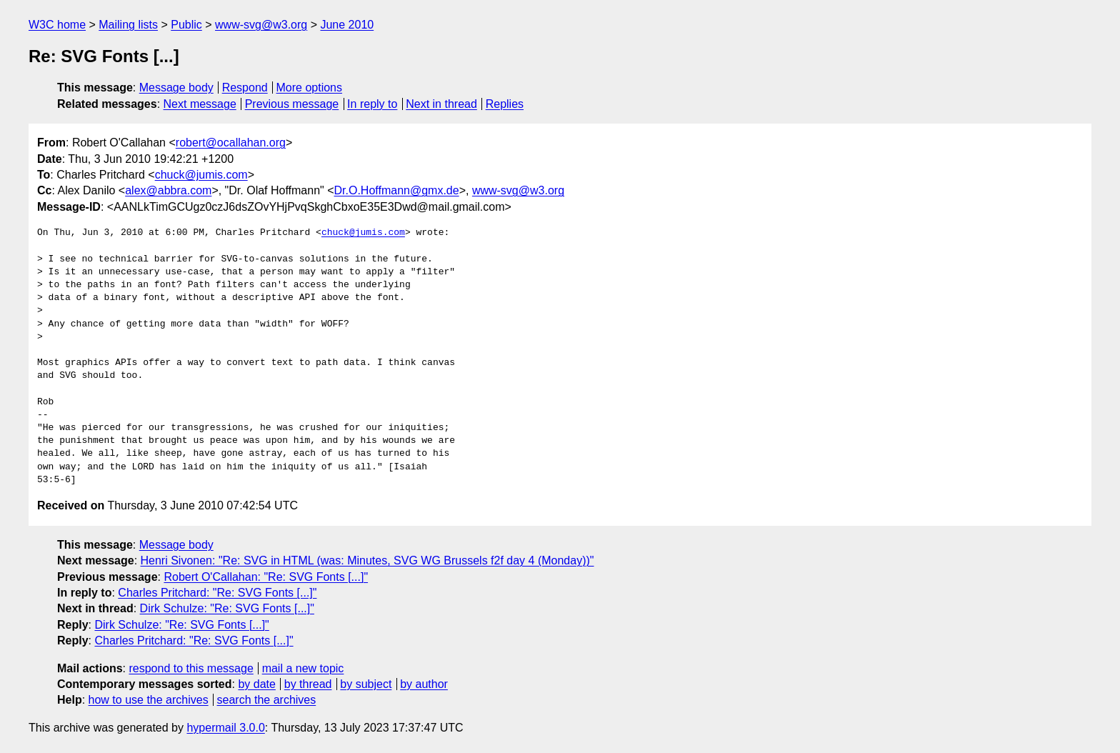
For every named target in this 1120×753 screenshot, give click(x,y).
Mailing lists (128, 25)
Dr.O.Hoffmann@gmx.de (396, 190)
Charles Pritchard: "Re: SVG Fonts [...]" (217, 593)
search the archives (266, 700)
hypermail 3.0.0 (225, 728)
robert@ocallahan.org (231, 142)
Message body (176, 87)
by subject (365, 684)
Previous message (292, 104)
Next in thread (441, 104)
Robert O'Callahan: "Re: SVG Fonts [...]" (266, 577)
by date (256, 684)
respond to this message (191, 668)
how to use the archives (149, 700)
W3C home (57, 25)
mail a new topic (303, 668)
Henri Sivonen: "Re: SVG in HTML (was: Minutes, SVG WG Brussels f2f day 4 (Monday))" (367, 560)
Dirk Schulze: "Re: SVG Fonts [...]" (227, 608)
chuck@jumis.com (201, 175)
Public (186, 25)
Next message (200, 104)
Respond (245, 87)
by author (424, 684)
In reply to (372, 104)
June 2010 (347, 25)
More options (309, 87)
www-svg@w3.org (261, 25)
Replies (505, 104)
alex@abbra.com (168, 190)
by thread (308, 684)
